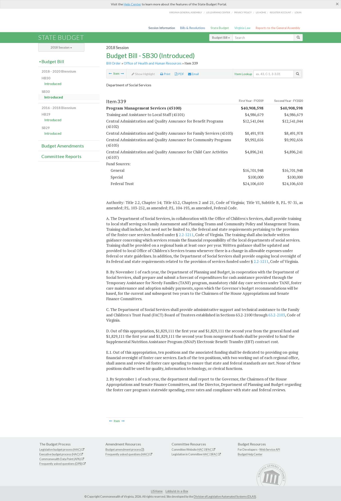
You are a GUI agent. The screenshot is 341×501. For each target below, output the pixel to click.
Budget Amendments (62, 145)
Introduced (52, 83)
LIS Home (157, 491)
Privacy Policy (243, 12)
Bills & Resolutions (192, 28)
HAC (200, 449)
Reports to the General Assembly (278, 28)
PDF (179, 74)
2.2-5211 (186, 234)
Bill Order (113, 63)
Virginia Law (242, 28)
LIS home (261, 12)
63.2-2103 (276, 315)
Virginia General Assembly (185, 12)
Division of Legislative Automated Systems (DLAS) (225, 496)
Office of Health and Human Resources (153, 63)
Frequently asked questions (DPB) (60, 463)
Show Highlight (143, 74)
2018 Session (61, 47)
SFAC (208, 449)
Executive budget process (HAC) (59, 454)
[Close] (337, 4)
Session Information (161, 28)
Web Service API (269, 449)
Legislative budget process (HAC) (60, 449)
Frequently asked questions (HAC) (127, 454)
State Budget (220, 28)
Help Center (132, 4)
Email (193, 74)
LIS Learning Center (218, 12)
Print (165, 74)
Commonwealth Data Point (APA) (60, 459)
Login (298, 12)
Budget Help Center (250, 454)
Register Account (280, 12)
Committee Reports (61, 156)
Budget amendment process (123, 449)
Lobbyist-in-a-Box (177, 491)
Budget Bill (221, 37)
